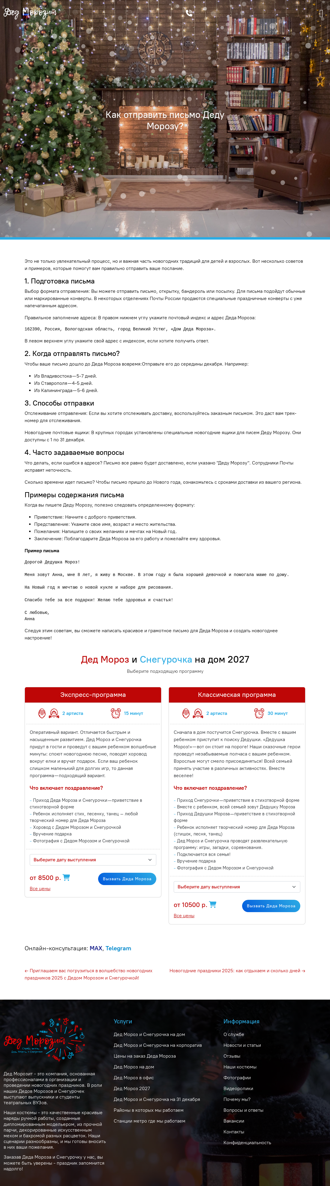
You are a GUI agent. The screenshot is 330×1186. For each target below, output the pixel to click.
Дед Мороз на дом (134, 1067)
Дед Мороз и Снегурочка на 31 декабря (157, 1099)
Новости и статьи (242, 1045)
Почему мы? (237, 1099)
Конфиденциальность (247, 1142)
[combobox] (93, 860)
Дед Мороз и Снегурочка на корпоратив (158, 1045)
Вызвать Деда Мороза (127, 878)
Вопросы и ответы (243, 1110)
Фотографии (237, 1077)
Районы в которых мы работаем (149, 1110)
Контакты (234, 1132)
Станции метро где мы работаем (149, 1121)
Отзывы (232, 1056)
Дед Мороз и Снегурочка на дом (149, 1034)
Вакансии (234, 1121)
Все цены (40, 888)
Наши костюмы (240, 1067)
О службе (234, 1034)
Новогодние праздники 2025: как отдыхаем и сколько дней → (237, 970)
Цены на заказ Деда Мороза (145, 1056)
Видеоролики (238, 1088)
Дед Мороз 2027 (132, 1088)
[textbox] (89, 859)
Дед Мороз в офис (134, 1077)
